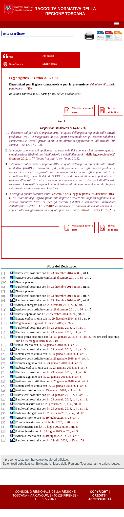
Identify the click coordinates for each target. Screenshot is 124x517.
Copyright (99, 500)
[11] (3, 318)
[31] (3, 412)
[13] (3, 327)
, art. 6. (84, 375)
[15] (3, 336)
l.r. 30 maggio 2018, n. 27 (36, 349)
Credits (99, 503)
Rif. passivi (48, 63)
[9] (3, 308)
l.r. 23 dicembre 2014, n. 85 (63, 281)
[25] (3, 385)
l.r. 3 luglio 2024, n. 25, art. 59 (65, 448)
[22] (3, 371)
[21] (3, 367)
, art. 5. (78, 371)
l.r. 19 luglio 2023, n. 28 (56, 426)
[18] (3, 353)
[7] (3, 299)
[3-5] (4, 290)
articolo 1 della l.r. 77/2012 (98, 218)
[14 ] (4, 331)
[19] (3, 357)
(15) (29, 96)
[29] (3, 403)
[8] (3, 304)
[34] (3, 426)
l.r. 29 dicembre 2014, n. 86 (60, 313)
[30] (3, 408)
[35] (3, 430)
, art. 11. (83, 407)
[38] (3, 444)
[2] (3, 286)
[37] (3, 439)
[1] (3, 281)
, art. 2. (82, 340)
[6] (3, 295)
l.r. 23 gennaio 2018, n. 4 (62, 336)
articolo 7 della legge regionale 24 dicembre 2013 (83, 202)
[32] (3, 417)
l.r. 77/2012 (46, 214)
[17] (3, 345)
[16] (3, 340)
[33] (3, 421)
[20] (3, 362)
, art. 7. (84, 389)
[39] (3, 449)
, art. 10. (83, 403)
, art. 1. (82, 336)
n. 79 (12, 206)
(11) (83, 136)
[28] (3, 398)
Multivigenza (50, 72)
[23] (3, 376)
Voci (8, 64)
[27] (3, 394)
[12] (3, 322)
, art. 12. (79, 421)
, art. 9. (77, 398)
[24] (3, 380)
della (89, 162)
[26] (3, 389)
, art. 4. (84, 366)
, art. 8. (83, 394)
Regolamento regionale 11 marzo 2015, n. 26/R (45, 331)
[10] (3, 313)
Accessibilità (99, 507)
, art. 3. (82, 357)
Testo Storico (13, 72)
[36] (3, 435)
